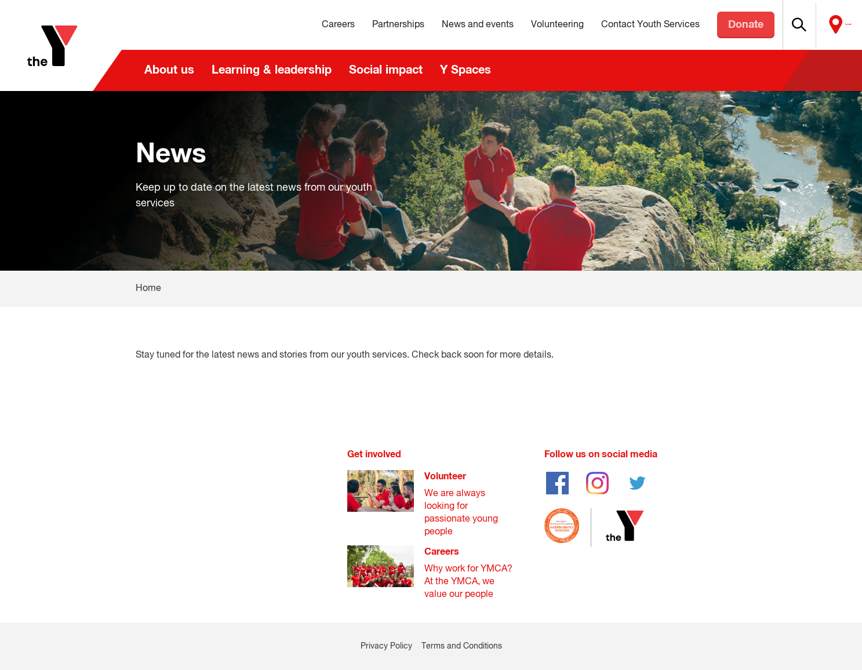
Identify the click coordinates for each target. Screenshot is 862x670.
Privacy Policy (386, 646)
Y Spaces (465, 70)
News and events (454, 25)
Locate (837, 25)
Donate (722, 25)
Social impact (386, 70)
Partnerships (374, 25)
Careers (314, 25)
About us (169, 70)
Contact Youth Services (626, 25)
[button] (787, 25)
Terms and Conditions (461, 646)
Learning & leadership (272, 70)
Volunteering (533, 25)
